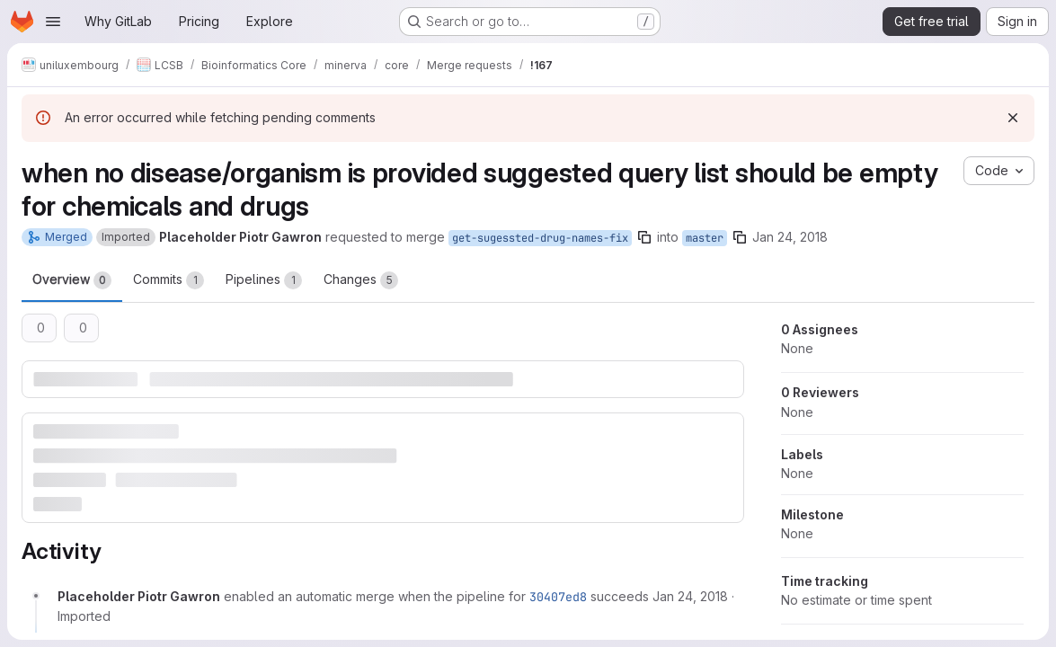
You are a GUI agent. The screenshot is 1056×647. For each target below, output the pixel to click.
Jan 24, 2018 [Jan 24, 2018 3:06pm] (790, 236)
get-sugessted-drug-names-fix (540, 238)
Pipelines (264, 280)
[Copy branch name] (644, 237)
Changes (361, 280)
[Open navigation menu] (53, 21)
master (704, 238)
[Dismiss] (1013, 118)
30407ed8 (558, 597)
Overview (71, 280)
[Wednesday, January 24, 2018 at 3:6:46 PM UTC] (690, 596)
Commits (168, 280)
